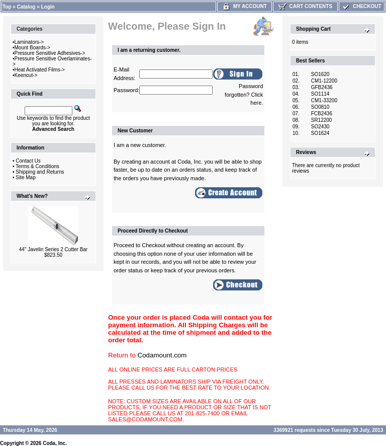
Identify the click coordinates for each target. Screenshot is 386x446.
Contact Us (28, 161)
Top (7, 7)
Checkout (361, 6)
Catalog (26, 7)
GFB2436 (322, 87)
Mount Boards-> (32, 47)
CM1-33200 (324, 100)
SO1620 (320, 74)
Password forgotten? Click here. (244, 94)
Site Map (25, 177)
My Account (244, 6)
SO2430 (320, 126)
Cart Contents (305, 6)
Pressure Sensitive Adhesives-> (50, 53)
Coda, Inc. (55, 443)
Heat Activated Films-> (40, 69)
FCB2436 (321, 113)
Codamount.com (162, 355)
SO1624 (320, 133)
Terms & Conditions (37, 166)
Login (48, 7)
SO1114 (320, 94)
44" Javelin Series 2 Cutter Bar (53, 249)
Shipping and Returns (40, 172)
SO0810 (320, 107)
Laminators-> (29, 42)
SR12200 (321, 120)
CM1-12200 (324, 81)
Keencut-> (26, 75)
